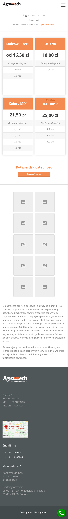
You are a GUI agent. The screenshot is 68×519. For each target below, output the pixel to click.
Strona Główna (19, 25)
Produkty (33, 25)
